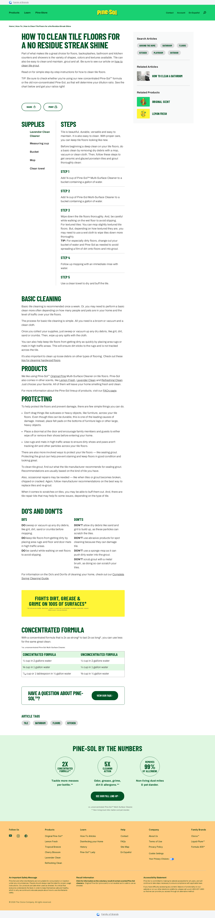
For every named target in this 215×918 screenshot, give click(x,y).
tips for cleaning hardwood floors (41, 360)
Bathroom (40, 723)
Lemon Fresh (67, 380)
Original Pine (58, 376)
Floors (56, 723)
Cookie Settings (156, 853)
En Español (194, 13)
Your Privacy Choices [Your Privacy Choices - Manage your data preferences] (161, 859)
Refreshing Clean (111, 380)
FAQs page (109, 390)
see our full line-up (107, 796)
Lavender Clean (86, 380)
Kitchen (71, 723)
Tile (26, 723)
